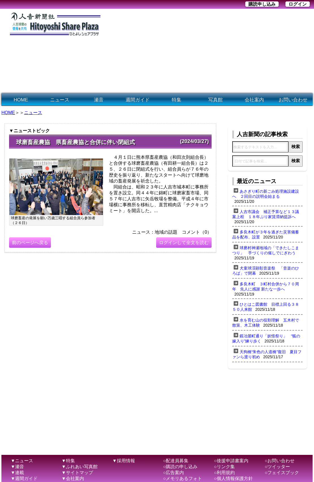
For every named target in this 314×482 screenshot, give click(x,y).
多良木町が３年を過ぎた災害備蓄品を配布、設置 (265, 234)
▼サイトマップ (77, 472)
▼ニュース (22, 460)
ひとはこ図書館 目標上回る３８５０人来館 (265, 307)
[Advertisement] (162, 51)
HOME (21, 100)
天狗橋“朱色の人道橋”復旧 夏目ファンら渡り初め (267, 354)
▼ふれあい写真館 (79, 466)
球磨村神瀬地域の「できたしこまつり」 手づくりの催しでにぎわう (265, 250)
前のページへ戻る (30, 242)
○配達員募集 (176, 460)
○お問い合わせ (280, 460)
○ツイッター (277, 466)
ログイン (298, 4)
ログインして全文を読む (184, 242)
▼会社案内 (72, 478)
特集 (176, 100)
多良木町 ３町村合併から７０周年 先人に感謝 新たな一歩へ (265, 286)
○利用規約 (224, 472)
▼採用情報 (123, 460)
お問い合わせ (293, 100)
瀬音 (99, 100)
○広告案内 (173, 472)
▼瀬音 (17, 466)
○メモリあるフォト (182, 478)
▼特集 (68, 460)
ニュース (59, 100)
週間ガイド (138, 100)
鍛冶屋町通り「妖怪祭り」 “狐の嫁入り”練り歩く (266, 338)
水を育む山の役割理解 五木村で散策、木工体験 (265, 322)
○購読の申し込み (180, 466)
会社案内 (254, 100)
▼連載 (17, 472)
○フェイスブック (282, 472)
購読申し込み (262, 4)
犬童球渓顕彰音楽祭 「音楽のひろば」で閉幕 (265, 270)
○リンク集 (224, 466)
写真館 (215, 100)
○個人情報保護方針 (233, 478)
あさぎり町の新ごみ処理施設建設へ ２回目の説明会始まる (265, 194)
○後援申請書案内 (231, 460)
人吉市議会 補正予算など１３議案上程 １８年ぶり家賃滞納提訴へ (265, 214)
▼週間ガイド (24, 478)
